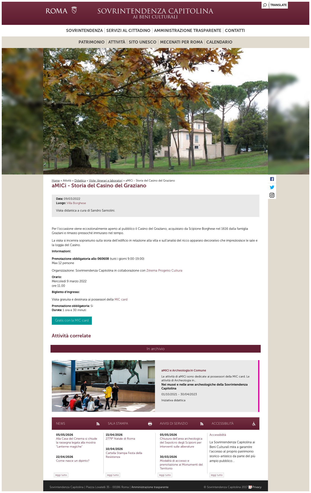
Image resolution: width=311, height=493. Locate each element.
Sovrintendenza (84, 30)
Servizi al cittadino (128, 30)
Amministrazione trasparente (187, 30)
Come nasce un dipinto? (72, 461)
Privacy (257, 487)
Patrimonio (92, 42)
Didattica (80, 180)
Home (56, 180)
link (256, 407)
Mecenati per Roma (181, 42)
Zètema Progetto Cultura (164, 270)
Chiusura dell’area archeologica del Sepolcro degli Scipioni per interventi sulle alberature (181, 442)
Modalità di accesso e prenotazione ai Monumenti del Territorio (181, 464)
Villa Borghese (76, 203)
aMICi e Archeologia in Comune (183, 370)
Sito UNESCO (142, 42)
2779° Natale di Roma (120, 438)
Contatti (235, 30)
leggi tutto (61, 474)
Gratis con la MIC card (72, 320)
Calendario (219, 42)
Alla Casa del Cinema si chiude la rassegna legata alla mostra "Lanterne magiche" (76, 442)
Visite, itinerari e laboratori (105, 180)
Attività (116, 42)
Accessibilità (218, 435)
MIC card (121, 299)
